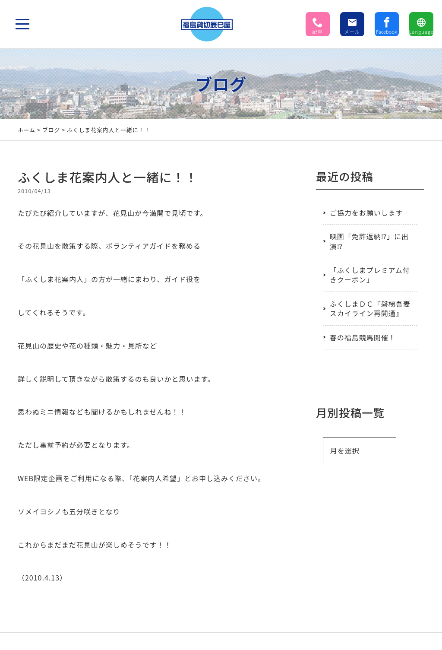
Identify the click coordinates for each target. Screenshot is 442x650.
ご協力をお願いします (366, 212)
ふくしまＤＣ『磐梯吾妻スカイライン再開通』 (370, 308)
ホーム (26, 130)
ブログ (51, 130)
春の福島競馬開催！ (363, 337)
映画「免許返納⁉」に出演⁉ (369, 241)
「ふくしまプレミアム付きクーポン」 (370, 275)
